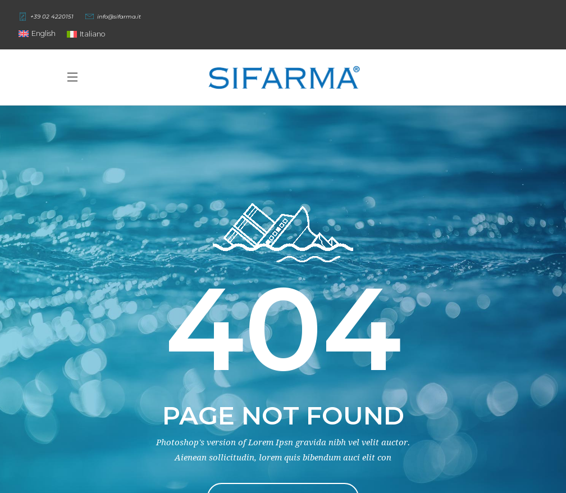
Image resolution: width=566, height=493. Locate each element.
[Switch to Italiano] (86, 34)
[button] (37, 33)
